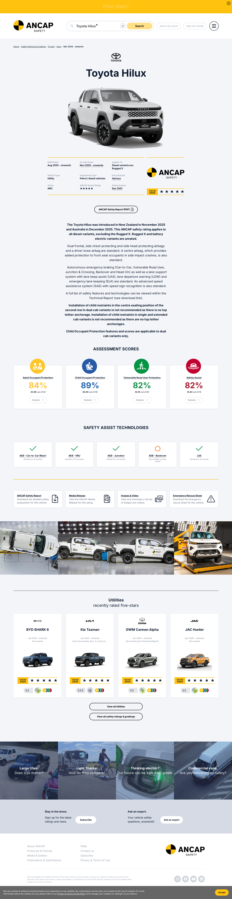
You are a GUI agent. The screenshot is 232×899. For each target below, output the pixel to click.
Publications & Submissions (44, 860)
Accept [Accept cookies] (221, 892)
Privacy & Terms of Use (95, 860)
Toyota (51, 46)
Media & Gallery (37, 855)
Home (16, 46)
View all (116, 706)
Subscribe (86, 855)
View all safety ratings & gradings (116, 716)
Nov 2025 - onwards (74, 46)
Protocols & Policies (39, 851)
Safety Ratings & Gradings (33, 46)
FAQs (83, 846)
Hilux (58, 46)
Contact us (87, 851)
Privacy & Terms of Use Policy (71, 894)
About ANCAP (36, 846)
